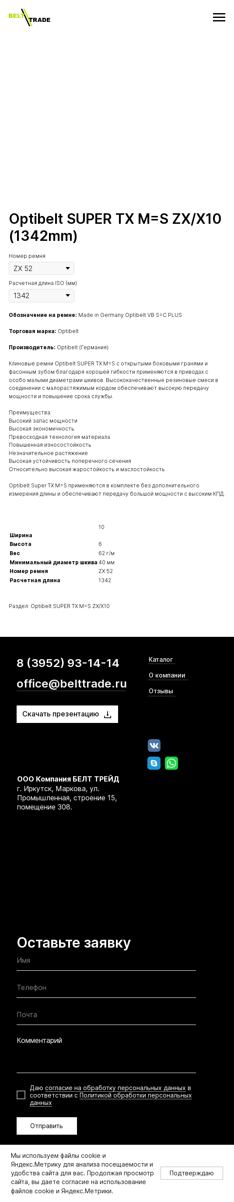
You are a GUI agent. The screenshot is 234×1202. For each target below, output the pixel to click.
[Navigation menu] (219, 17)
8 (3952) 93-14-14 (68, 663)
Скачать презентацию (60, 713)
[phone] (106, 990)
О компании (167, 675)
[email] (106, 1017)
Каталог (161, 659)
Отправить (46, 1125)
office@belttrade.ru (72, 683)
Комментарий (39, 1040)
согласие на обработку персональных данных (115, 1087)
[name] (106, 963)
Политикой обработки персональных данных (111, 1098)
